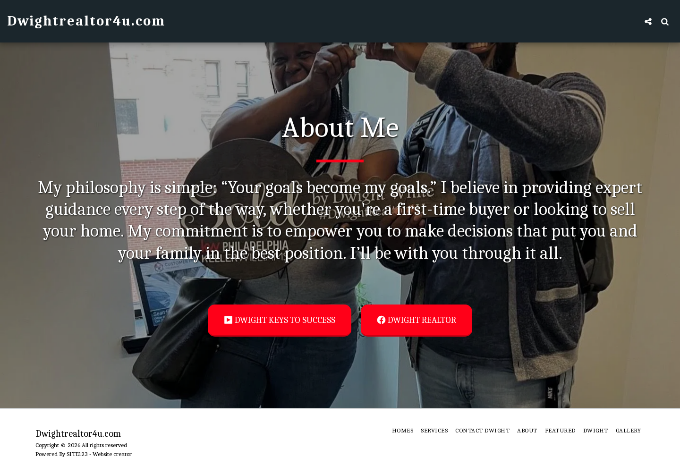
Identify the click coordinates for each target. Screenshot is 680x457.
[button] (648, 21)
